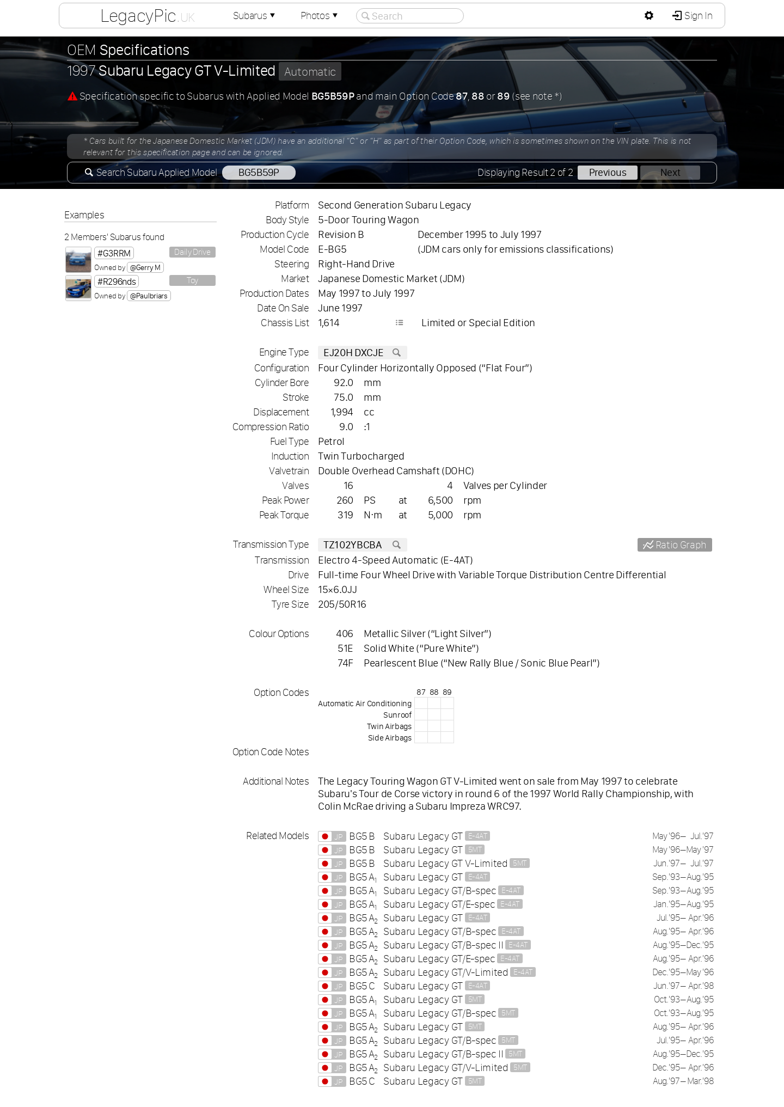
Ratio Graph (680, 545)
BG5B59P (258, 172)
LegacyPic (147, 15)
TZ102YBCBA (362, 545)
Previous (607, 172)
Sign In (697, 15)
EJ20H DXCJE (362, 352)
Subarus (255, 15)
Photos (320, 15)
